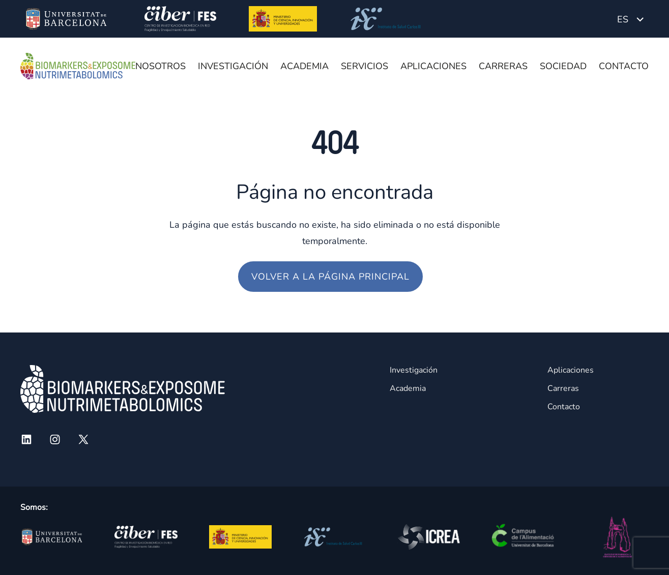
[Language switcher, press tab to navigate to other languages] (630, 18)
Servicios (364, 66)
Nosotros (160, 66)
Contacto (624, 66)
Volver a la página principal (330, 276)
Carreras (503, 66)
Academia (304, 66)
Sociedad (563, 66)
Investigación (233, 66)
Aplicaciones (433, 66)
